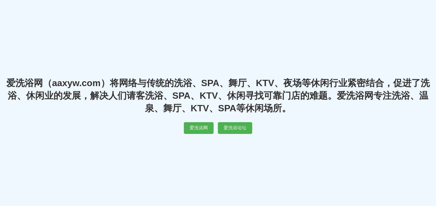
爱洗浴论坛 (235, 127)
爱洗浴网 (199, 127)
